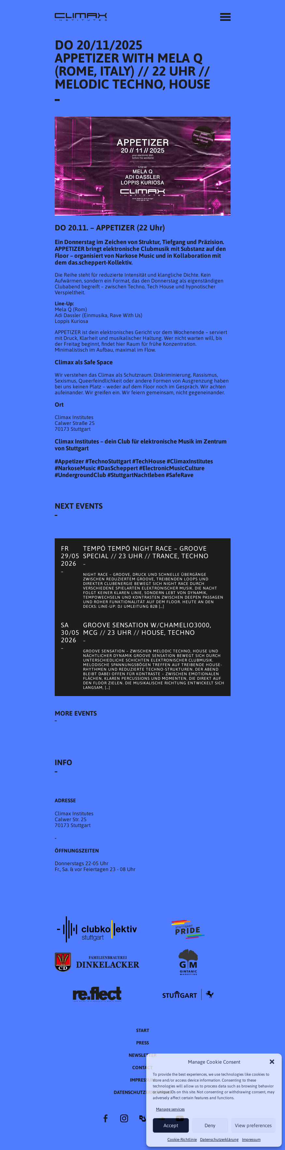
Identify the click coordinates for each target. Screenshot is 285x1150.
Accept (171, 1125)
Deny (210, 1125)
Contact (142, 1067)
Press (142, 1042)
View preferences (253, 1125)
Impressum (251, 1139)
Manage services (170, 1109)
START (142, 1030)
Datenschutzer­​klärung (219, 1139)
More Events (76, 713)
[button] (272, 1061)
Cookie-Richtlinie (182, 1139)
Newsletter (143, 1055)
